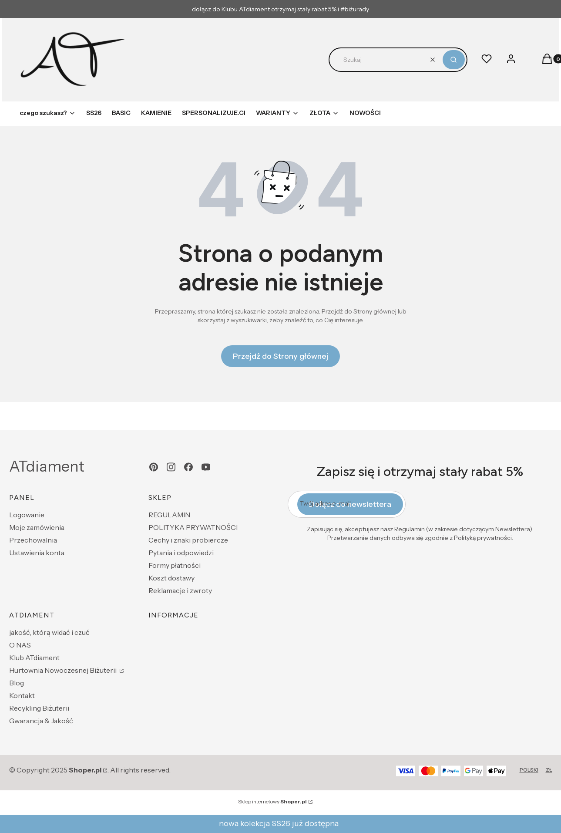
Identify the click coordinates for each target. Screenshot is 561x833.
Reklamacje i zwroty (180, 590)
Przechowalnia (33, 540)
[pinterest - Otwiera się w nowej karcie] (153, 467)
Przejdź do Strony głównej (280, 356)
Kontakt (22, 695)
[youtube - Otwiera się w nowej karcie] (206, 467)
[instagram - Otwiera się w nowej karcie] (171, 467)
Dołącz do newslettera (350, 504)
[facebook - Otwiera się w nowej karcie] (188, 467)
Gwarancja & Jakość (41, 720)
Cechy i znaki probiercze (188, 540)
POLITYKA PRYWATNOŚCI (193, 527)
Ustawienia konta (36, 552)
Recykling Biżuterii (39, 708)
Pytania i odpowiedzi (181, 552)
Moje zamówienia (36, 527)
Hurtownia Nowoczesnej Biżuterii (63, 670)
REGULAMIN (169, 514)
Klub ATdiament (34, 657)
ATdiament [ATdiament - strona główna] (46, 466)
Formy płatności (174, 565)
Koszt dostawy (171, 577)
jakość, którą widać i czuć (49, 632)
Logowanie (26, 514)
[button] (454, 59)
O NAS (20, 645)
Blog (16, 682)
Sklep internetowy (272, 801)
